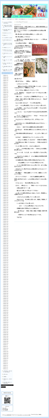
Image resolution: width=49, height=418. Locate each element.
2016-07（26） (6, 274)
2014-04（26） (6, 320)
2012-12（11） (6, 348)
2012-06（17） (6, 358)
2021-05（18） (6, 174)
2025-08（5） (5, 87)
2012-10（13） (6, 351)
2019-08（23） (6, 210)
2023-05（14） (6, 133)
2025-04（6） (5, 94)
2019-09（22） (6, 209)
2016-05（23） (6, 277)
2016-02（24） (6, 282)
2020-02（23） (6, 200)
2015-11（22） (6, 288)
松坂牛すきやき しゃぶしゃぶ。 (7, 54)
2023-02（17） (6, 138)
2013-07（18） (6, 336)
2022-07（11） (6, 150)
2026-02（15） (6, 78)
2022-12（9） (5, 142)
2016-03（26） (6, 281)
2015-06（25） (6, 296)
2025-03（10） (6, 95)
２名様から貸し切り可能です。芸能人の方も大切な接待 (7, 26)
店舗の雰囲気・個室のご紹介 (7, 67)
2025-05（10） (6, 92)
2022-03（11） (6, 157)
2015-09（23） (6, 291)
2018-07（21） (6, 233)
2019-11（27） (6, 205)
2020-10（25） (6, 186)
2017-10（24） (6, 248)
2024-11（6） (5, 102)
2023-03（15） (6, 137)
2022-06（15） (6, 152)
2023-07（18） (6, 130)
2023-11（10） (6, 123)
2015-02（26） (6, 303)
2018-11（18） (6, 226)
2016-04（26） (6, 279)
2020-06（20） (6, 193)
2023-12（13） (6, 121)
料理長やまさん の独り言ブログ (7, 379)
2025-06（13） (6, 90)
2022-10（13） (6, 145)
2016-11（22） (6, 267)
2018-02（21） (6, 241)
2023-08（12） (6, 128)
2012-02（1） (5, 365)
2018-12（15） (6, 224)
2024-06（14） (6, 111)
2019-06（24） (6, 214)
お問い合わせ (5, 374)
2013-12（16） (6, 327)
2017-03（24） (6, 260)
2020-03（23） (6, 198)
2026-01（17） (6, 80)
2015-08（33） (6, 293)
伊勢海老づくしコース (6, 47)
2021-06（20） (6, 173)
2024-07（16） (6, 109)
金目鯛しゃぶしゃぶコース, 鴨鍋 (8, 57)
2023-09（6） (5, 126)
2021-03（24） (6, 178)
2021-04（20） (6, 176)
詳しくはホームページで (18, 74)
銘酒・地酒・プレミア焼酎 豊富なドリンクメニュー (8, 70)
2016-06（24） (6, 276)
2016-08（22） (6, 272)
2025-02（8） (5, 97)
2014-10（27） (6, 310)
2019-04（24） (6, 217)
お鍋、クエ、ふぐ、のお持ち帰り (7, 60)
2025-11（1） (5, 82)
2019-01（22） (6, 222)
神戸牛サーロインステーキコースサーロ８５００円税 (7, 50)
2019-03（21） (6, 219)
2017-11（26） (6, 246)
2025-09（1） (5, 85)
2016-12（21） (6, 265)
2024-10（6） (5, 104)
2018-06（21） (6, 234)
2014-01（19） (6, 325)
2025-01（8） (5, 99)
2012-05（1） (5, 360)
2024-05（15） (6, 113)
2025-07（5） (5, 89)
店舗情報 (4, 376)
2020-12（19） (6, 183)
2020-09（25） (6, 188)
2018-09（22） (6, 229)
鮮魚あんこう (5, 35)
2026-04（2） (5, 75)
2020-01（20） (6, 202)
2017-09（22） (6, 250)
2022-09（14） (6, 147)
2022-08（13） (6, 149)
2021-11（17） (6, 164)
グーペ (37, 414)
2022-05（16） (6, 154)
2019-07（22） (6, 212)
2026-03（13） (6, 77)
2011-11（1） (5, 368)
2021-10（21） (6, 166)
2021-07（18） (6, 171)
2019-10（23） (6, 207)
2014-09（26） (6, 312)
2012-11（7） (5, 349)
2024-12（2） (5, 101)
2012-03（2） (5, 363)
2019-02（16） (6, 221)
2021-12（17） (6, 162)
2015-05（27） (6, 298)
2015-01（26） (6, 305)
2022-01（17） (6, 161)
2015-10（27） (6, 289)
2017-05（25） (6, 257)
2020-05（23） (6, 195)
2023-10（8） (5, 125)
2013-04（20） (6, 341)
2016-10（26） (6, 269)
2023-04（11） (6, 135)
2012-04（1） (5, 361)
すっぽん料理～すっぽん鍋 (7, 37)
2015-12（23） (6, 286)
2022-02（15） (6, 159)
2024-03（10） (6, 116)
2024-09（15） (6, 106)
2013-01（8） (5, 346)
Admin (40, 414)
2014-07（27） (6, 315)
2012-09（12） (6, 353)
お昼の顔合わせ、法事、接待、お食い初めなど (7, 371)
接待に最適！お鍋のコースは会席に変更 (7, 30)
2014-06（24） (6, 317)
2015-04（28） (6, 300)
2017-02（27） (6, 262)
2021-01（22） (6, 181)
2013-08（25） (6, 334)
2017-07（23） (6, 253)
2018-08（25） (6, 231)
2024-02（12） (6, 118)
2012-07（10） (6, 356)
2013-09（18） (6, 332)
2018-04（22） (6, 238)
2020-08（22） (6, 190)
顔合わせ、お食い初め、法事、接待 (7, 63)
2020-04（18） (6, 197)
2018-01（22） (6, 243)
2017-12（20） (6, 245)
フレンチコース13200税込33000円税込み (7, 22)
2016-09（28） (6, 270)
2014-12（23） (6, 306)
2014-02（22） (6, 324)
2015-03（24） (6, 301)
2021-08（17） (6, 169)
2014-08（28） (6, 313)
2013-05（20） (6, 339)
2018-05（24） (6, 236)
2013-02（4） (5, 344)
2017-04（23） (6, 258)
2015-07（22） (6, 294)
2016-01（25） (6, 284)
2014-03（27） (6, 322)
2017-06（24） (6, 255)
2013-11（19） (6, 329)
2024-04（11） (6, 114)
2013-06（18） (6, 337)
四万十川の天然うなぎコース (7, 40)
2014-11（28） (6, 308)
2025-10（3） (5, 83)
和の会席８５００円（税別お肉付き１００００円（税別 (7, 44)
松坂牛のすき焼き (18, 64)
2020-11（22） (6, 185)
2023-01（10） (6, 140)
